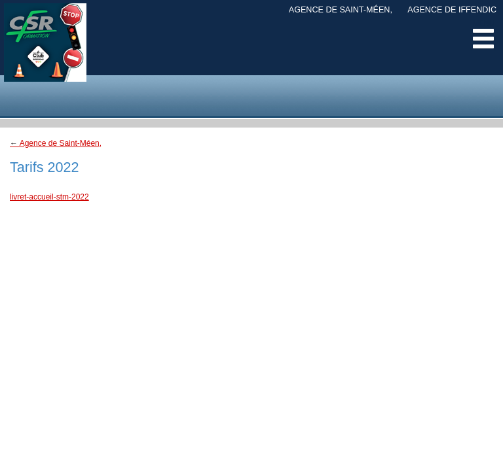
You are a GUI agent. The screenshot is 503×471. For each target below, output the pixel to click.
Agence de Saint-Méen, (340, 9)
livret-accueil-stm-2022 (49, 196)
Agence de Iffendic (451, 9)
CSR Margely (45, 52)
